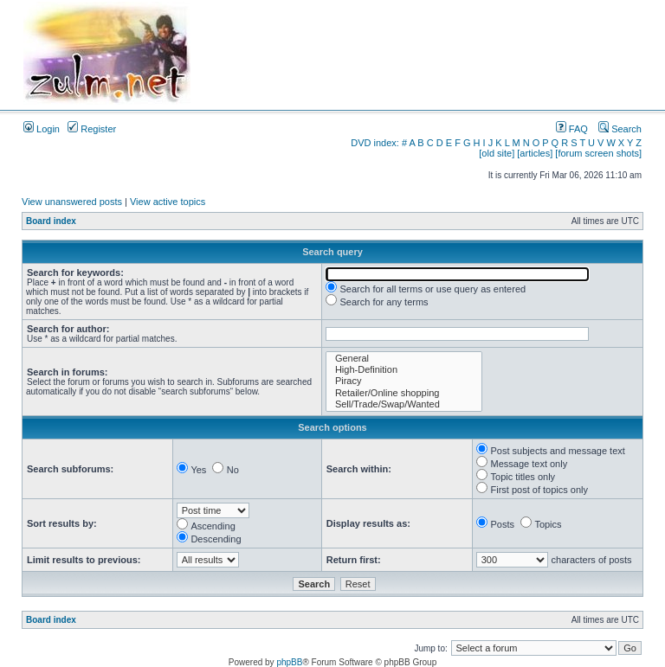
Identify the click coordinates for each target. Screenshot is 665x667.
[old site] (496, 153)
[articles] (534, 153)
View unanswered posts (72, 201)
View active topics (167, 201)
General (404, 358)
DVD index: (375, 143)
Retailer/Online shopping (404, 393)
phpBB (289, 662)
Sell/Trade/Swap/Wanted (404, 404)
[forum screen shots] (598, 153)
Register (92, 129)
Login (41, 129)
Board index (51, 221)
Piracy (404, 381)
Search (620, 129)
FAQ (572, 129)
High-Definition (404, 369)
